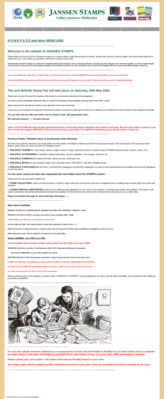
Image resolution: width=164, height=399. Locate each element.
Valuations (72, 29)
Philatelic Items (53, 29)
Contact (150, 29)
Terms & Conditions (130, 29)
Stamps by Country (33, 29)
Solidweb (35, 397)
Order (111, 29)
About (91, 29)
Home (14, 29)
